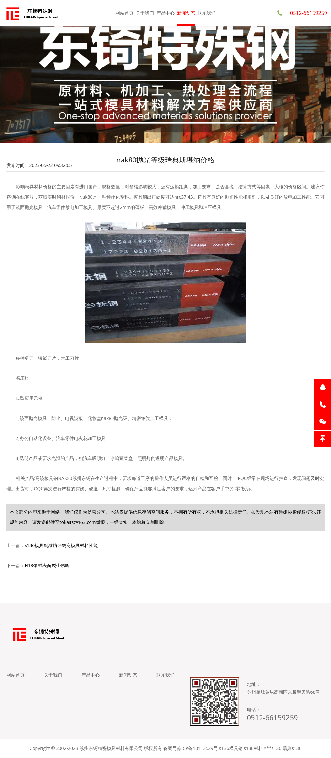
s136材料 (253, 748)
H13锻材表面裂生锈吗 (47, 565)
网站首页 (124, 13)
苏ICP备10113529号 (197, 748)
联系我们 (207, 13)
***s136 (272, 748)
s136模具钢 (231, 748)
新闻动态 (186, 13)
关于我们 (145, 13)
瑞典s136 (292, 748)
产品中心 (165, 13)
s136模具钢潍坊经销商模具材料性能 (61, 545)
